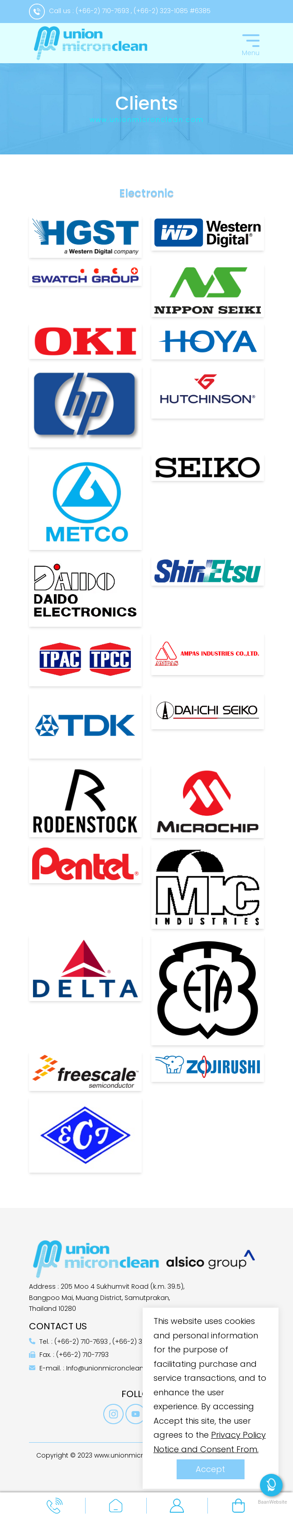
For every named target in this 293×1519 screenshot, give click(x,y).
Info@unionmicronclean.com (113, 1368)
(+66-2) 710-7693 (82, 1341)
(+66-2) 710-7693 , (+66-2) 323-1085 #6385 (143, 10)
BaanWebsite (271, 1502)
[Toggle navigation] (250, 43)
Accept (210, 1469)
